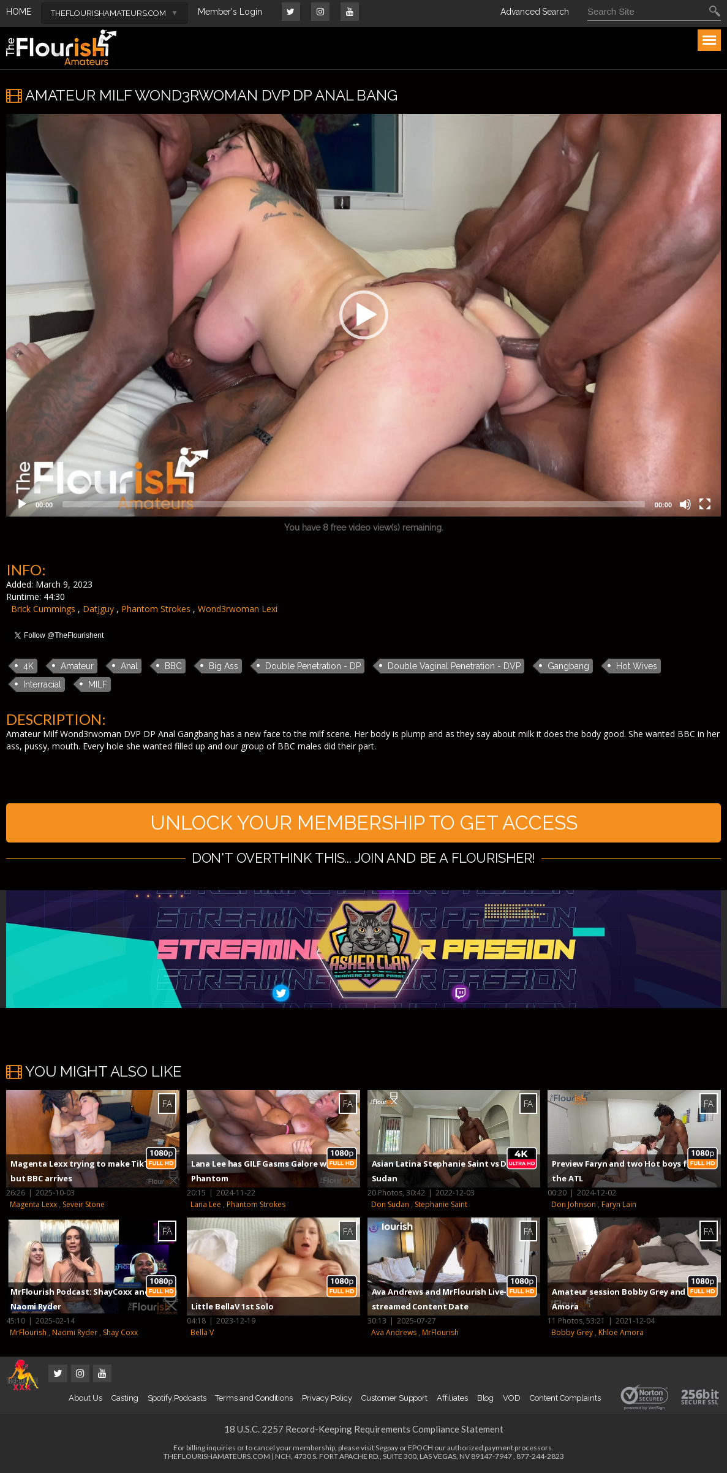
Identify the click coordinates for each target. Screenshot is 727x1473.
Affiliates (452, 1398)
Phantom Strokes (155, 609)
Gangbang (568, 666)
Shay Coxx (120, 1332)
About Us (85, 1398)
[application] (363, 315)
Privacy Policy (327, 1398)
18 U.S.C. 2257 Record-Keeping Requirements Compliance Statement (363, 1428)
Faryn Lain (618, 1204)
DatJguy (98, 609)
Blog (485, 1398)
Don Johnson (573, 1204)
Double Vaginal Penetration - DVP (454, 666)
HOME (18, 12)
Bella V (202, 1332)
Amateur (77, 666)
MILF (97, 684)
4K (28, 666)
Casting (124, 1398)
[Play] (22, 504)
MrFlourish (28, 1332)
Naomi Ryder (74, 1332)
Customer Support (394, 1398)
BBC (173, 666)
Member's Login (230, 12)
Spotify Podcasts (177, 1398)
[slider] (353, 504)
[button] (363, 314)
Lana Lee (205, 1204)
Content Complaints (565, 1398)
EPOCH (420, 1447)
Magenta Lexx (33, 1204)
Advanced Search (534, 12)
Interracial (42, 684)
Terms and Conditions (254, 1398)
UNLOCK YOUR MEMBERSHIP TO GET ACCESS (364, 822)
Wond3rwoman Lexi (237, 609)
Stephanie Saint (441, 1204)
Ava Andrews (393, 1332)
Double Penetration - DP (313, 666)
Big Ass (223, 666)
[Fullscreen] (705, 504)
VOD (512, 1398)
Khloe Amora (621, 1332)
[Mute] (685, 504)
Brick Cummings (43, 609)
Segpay (386, 1447)
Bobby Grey (572, 1332)
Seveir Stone (83, 1204)
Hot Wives (636, 666)
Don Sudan (390, 1204)
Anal (129, 666)
